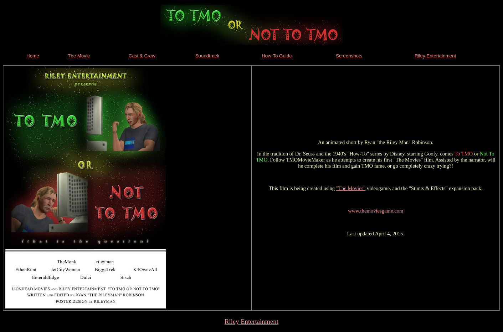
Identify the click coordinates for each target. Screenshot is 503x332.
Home (32, 55)
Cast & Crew (142, 55)
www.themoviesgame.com (375, 211)
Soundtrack (207, 55)
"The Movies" (350, 188)
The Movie (79, 55)
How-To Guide (277, 55)
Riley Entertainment (435, 55)
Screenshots (349, 55)
